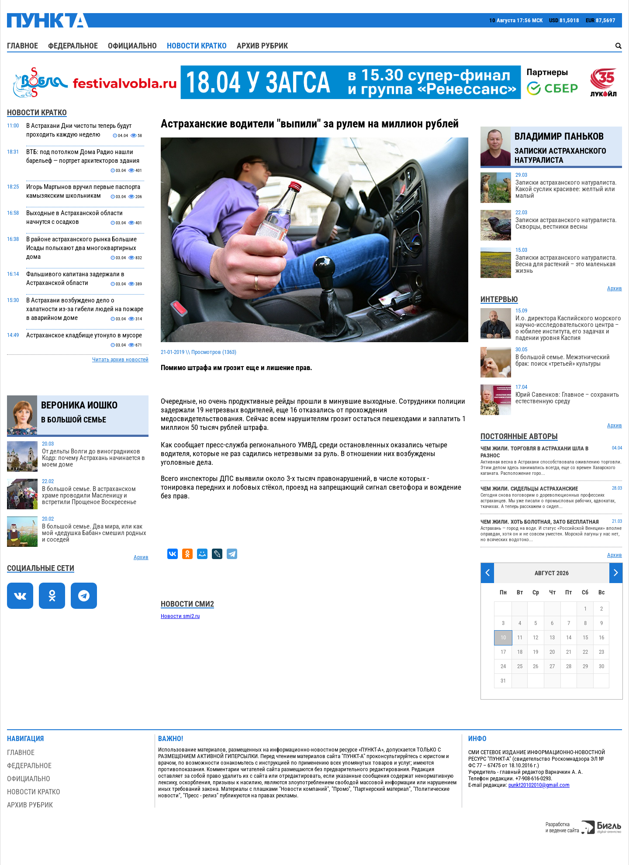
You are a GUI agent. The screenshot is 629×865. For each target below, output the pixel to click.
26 (535, 666)
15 (585, 637)
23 (601, 652)
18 (519, 652)
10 (503, 637)
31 (503, 680)
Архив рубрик (262, 45)
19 (535, 652)
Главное (22, 45)
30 (601, 666)
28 (568, 666)
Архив (141, 557)
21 (568, 652)
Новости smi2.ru (180, 616)
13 (552, 637)
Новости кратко (197, 45)
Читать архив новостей (120, 359)
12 (535, 637)
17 (503, 652)
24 (503, 666)
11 (519, 637)
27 (552, 666)
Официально (132, 45)
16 (601, 637)
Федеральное (73, 45)
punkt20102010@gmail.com (539, 785)
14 (568, 637)
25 (519, 666)
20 (552, 652)
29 (585, 666)
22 (585, 652)
